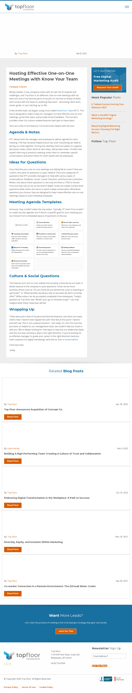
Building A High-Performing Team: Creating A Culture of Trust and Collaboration (52, 453)
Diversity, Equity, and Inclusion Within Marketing (33, 542)
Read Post (12, 417)
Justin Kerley (13, 448)
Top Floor (23, 53)
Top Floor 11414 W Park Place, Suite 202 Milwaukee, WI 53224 (65, 654)
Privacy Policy (11, 687)
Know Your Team (64, 110)
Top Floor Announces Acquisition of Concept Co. (33, 409)
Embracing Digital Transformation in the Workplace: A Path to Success (46, 497)
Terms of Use (29, 687)
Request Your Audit (107, 87)
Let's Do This (66, 631)
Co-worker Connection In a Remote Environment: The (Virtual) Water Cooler (50, 586)
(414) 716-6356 (58, 663)
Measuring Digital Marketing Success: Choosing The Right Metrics (106, 129)
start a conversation (67, 339)
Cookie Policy (46, 687)
